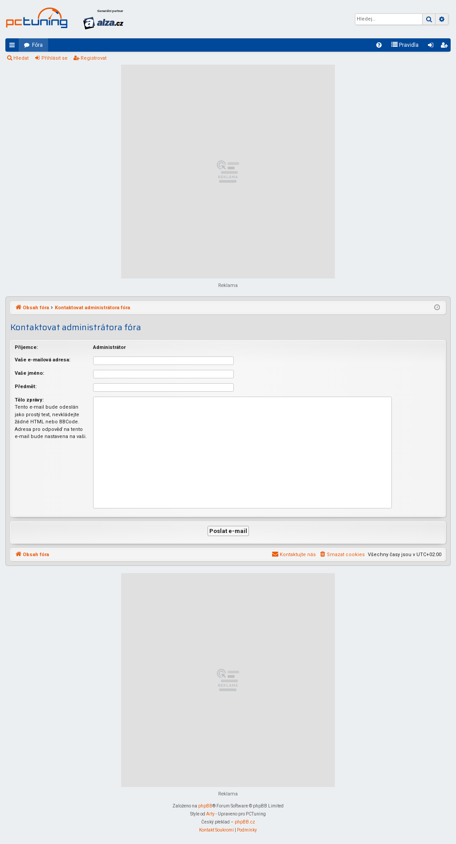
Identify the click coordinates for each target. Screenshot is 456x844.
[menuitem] (379, 45)
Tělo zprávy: (29, 400)
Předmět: (26, 386)
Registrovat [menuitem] (446, 47)
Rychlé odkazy (14, 47)
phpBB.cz (245, 821)
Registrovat (93, 58)
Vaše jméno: (29, 373)
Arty (210, 813)
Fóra (37, 45)
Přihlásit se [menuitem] (432, 47)
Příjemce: (26, 347)
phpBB (205, 805)
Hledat (20, 58)
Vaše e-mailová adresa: (42, 360)
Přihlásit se (54, 58)
